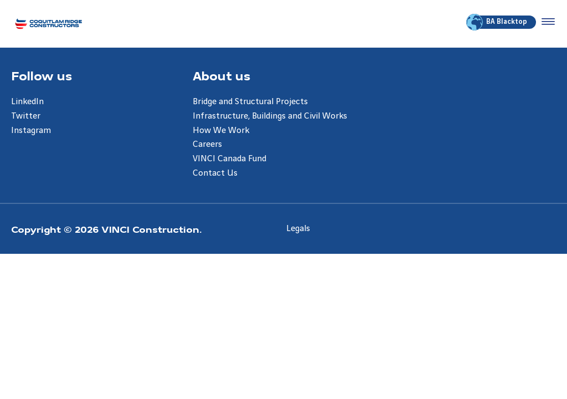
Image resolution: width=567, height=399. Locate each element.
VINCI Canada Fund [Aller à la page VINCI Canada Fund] (229, 158)
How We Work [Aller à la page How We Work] (221, 130)
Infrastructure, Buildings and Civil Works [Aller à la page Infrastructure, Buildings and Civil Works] (270, 116)
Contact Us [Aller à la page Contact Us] (215, 173)
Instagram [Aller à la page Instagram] (31, 130)
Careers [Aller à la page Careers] (207, 144)
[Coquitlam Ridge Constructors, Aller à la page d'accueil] (48, 23)
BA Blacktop (497, 22)
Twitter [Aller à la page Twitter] (25, 116)
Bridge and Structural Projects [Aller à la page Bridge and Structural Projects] (250, 101)
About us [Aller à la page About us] (221, 75)
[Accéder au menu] (546, 22)
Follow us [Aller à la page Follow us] (41, 75)
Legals (298, 228)
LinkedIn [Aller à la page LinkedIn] (27, 101)
